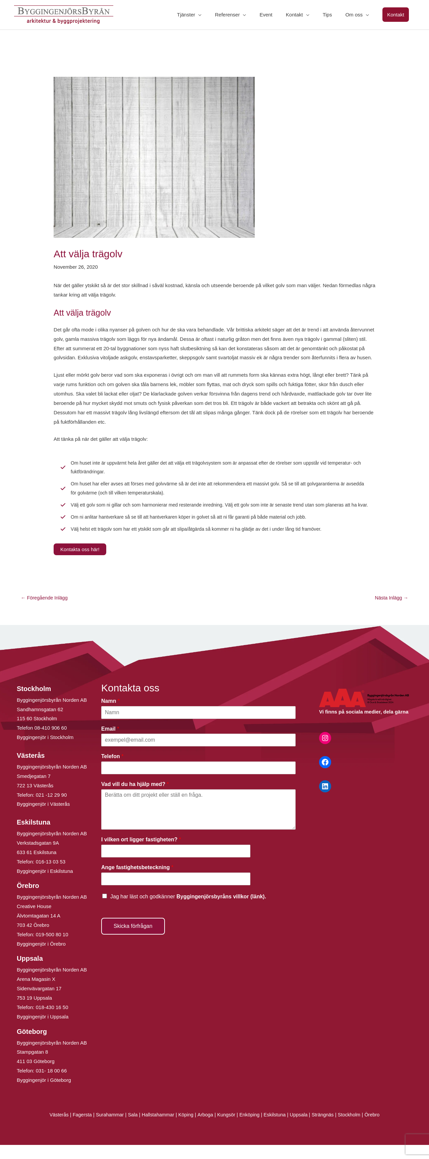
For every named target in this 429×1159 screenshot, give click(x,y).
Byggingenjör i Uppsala (42, 1031)
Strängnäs (326, 1128)
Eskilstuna (277, 1128)
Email (110, 743)
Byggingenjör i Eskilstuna (45, 885)
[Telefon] (198, 782)
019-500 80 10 (51, 948)
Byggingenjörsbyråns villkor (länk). (221, 910)
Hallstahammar (156, 1128)
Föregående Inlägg (45, 612)
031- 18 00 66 (51, 1085)
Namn (110, 715)
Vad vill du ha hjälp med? (135, 798)
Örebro (377, 1128)
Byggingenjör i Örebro (41, 958)
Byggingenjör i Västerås (43, 818)
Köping (185, 1128)
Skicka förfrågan (133, 940)
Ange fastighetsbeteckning (137, 881)
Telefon (112, 771)
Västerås (54, 1128)
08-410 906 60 (51, 742)
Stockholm (353, 1128)
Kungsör (226, 1128)
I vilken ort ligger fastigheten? (141, 853)
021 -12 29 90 (51, 809)
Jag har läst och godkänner (188, 910)
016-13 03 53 (50, 876)
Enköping (250, 1128)
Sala (130, 1128)
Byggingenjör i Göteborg (44, 1094)
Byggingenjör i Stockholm (45, 751)
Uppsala (301, 1128)
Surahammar (106, 1128)
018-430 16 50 (52, 1021)
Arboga (205, 1128)
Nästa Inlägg (391, 612)
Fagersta (78, 1128)
